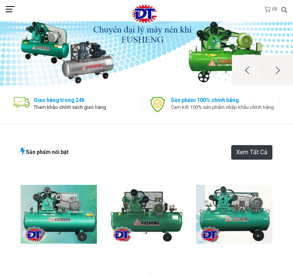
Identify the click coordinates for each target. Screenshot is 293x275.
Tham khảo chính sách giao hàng (70, 107)
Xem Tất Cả (251, 152)
